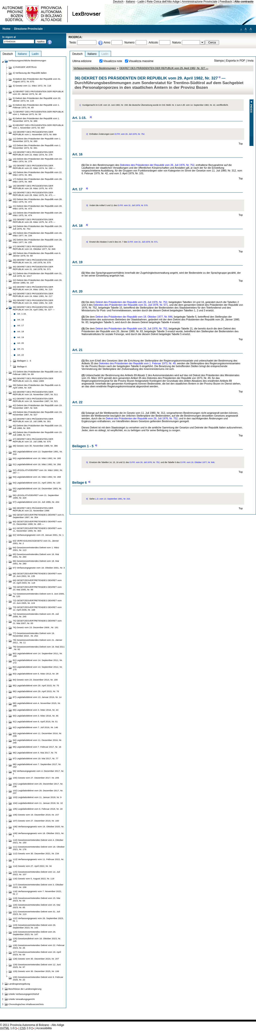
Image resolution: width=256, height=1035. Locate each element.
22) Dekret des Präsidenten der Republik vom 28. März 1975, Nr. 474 (37, 214)
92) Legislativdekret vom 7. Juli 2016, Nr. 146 (35, 727)
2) (91, 117)
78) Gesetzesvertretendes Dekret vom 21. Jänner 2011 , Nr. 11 (37, 641)
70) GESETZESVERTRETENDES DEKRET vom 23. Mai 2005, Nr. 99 (37, 588)
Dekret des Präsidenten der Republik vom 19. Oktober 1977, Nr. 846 (133, 316)
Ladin (141, 1)
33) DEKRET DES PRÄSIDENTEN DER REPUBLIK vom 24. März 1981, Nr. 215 (33, 288)
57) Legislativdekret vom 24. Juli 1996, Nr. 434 (36, 502)
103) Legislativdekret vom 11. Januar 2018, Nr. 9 (37, 797)
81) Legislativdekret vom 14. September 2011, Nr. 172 (37, 661)
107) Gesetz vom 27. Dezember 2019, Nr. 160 (36, 820)
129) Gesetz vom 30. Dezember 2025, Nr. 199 (36, 971)
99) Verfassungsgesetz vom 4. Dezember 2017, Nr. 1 (38, 772)
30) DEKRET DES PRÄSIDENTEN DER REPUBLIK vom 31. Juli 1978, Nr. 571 (33, 267)
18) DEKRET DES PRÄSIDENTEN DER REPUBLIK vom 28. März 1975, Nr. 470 (33, 187)
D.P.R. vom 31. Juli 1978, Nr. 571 (143, 242)
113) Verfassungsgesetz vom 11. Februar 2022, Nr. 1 (38, 860)
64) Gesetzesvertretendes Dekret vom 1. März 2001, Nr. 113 (36, 548)
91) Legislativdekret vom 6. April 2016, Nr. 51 (35, 721)
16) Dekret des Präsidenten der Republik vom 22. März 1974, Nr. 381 (37, 173)
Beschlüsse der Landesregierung (24, 989)
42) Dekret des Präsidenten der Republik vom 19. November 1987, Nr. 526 (37, 406)
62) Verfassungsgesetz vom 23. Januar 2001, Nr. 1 (38, 535)
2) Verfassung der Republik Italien (30, 73)
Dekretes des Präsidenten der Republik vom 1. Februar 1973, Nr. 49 (137, 363)
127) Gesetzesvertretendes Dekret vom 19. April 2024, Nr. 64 (37, 953)
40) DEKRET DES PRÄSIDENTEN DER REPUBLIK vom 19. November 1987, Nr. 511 (35, 393)
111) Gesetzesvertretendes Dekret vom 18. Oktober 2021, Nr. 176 (39, 848)
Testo (72, 42)
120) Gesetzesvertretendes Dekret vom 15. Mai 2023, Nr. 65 (36, 906)
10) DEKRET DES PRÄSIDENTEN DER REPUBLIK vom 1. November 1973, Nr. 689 (35, 133)
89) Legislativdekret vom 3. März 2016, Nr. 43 (35, 710)
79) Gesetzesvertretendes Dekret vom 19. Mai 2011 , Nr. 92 (39, 648)
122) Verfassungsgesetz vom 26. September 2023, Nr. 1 (38, 919)
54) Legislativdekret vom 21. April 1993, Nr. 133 (36, 482)
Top (241, 143)
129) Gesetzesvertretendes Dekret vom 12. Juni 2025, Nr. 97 (37, 965)
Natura (176, 42)
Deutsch (118, 1)
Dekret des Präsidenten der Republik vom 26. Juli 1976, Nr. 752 (131, 302)
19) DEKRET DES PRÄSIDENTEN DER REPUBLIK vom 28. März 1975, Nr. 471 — (34, 193)
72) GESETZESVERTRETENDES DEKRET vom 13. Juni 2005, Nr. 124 (37, 601)
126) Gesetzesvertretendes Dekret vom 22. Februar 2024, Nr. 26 (39, 946)
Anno (107, 42)
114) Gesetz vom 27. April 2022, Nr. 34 (32, 866)
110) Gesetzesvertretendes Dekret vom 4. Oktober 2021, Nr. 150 (38, 841)
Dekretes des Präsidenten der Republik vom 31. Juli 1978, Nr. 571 (130, 304)
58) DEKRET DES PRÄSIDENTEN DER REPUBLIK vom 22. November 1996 (33, 509)
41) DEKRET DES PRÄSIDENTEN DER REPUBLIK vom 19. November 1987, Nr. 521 (35, 399)
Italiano (130, 1)
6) (89, 482)
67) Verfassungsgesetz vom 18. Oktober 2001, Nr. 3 (39, 567)
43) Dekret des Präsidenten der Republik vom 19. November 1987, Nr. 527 (37, 413)
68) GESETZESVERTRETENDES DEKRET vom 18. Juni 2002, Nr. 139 (37, 574)
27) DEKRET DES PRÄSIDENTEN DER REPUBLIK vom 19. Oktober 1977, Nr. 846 (34, 247)
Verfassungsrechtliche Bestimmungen (94, 68)
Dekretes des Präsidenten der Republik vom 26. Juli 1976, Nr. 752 (157, 165)
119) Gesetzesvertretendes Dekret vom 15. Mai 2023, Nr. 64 (36, 899)
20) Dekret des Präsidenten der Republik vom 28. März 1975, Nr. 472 (37, 200)
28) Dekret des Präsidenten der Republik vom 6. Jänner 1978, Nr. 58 (37, 254)
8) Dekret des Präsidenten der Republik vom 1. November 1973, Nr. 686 (36, 119)
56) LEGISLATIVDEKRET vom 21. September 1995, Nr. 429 (36, 496)
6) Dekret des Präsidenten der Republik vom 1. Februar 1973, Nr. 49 (36, 106)
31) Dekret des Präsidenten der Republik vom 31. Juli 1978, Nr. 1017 (37, 274)
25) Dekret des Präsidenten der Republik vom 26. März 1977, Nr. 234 (37, 234)
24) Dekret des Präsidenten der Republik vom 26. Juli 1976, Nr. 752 (37, 227)
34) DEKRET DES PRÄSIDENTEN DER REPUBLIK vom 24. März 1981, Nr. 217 (33, 294)
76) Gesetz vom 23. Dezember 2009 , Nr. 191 (35, 627)
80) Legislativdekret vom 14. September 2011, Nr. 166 (37, 654)
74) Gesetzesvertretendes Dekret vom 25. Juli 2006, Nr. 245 (36, 615)
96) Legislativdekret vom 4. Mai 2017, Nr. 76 (35, 752)
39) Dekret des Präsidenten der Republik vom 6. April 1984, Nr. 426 (37, 386)
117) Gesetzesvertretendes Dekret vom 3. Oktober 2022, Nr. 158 (38, 885)
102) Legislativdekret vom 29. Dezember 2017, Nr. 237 (38, 791)
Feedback (226, 1)
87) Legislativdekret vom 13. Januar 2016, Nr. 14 (37, 697)
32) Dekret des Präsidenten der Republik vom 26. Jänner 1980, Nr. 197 (37, 281)
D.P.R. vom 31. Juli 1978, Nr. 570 (133, 205)
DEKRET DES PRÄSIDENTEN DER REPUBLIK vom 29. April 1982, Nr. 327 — (163, 68)
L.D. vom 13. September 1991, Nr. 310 (112, 499)
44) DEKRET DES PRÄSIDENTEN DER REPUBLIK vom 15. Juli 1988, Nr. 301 (33, 420)
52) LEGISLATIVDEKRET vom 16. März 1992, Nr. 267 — (38, 471)
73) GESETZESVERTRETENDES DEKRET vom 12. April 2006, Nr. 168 (37, 608)
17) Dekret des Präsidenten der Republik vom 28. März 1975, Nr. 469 (37, 180)
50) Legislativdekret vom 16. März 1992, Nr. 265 (37, 458)
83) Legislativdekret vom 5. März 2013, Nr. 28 (35, 673)
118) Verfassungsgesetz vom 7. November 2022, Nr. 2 (37, 892)
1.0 (7, 1028)
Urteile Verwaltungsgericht (21, 999)
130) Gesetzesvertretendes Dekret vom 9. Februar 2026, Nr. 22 (38, 978)
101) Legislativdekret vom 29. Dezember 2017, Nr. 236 (38, 785)
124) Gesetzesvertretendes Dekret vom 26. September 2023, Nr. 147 (34, 933)
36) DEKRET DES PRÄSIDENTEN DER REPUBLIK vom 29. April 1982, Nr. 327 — (34, 308)
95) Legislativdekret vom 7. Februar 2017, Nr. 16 (37, 747)
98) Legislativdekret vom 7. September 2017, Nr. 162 (37, 765)
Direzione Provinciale (28, 28)
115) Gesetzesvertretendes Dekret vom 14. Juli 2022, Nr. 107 (36, 873)
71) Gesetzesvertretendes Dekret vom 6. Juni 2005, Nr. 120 (39, 595)
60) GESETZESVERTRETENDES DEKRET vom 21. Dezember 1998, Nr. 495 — (37, 522)
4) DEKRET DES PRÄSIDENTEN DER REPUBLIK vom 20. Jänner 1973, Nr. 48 (38, 92)
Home (6, 28)
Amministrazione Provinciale (199, 1)
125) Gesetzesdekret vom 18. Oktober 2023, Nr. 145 (37, 939)
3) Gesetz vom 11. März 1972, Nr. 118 (32, 85)
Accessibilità (44, 1028)
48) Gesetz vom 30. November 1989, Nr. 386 (35, 445)
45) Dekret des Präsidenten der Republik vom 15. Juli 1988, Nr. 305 (37, 426)
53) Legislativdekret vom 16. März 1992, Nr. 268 (37, 477)
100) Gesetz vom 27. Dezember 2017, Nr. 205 (36, 777)
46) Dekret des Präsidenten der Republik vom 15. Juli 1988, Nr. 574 (37, 433)
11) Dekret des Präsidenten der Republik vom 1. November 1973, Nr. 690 (37, 139)
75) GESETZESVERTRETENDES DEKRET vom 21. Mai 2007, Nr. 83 (37, 621)
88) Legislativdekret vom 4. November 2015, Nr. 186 (37, 704)
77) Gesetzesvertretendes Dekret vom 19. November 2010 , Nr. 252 (34, 634)
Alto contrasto (243, 1)
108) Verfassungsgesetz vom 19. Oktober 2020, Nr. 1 (38, 827)
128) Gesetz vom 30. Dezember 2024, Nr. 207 (36, 958)
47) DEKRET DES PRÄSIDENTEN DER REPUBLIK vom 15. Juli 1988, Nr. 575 (33, 440)
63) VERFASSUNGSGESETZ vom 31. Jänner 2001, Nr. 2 (36, 542)
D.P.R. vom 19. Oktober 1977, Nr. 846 (197, 462)
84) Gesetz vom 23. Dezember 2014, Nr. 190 (35, 679)
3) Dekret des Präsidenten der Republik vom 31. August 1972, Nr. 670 (37, 80)
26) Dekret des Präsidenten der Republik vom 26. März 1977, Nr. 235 (37, 240)
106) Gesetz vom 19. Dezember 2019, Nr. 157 (36, 814)
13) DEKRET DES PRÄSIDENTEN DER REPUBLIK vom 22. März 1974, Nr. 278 (33, 153)
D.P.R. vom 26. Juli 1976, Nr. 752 (129, 134)
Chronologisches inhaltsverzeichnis (26, 1004)
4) (87, 225)
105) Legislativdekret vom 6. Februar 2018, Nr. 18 (37, 809)
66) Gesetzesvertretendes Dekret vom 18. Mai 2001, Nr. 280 (36, 562)
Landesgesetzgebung (19, 983)
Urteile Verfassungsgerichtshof (23, 994)
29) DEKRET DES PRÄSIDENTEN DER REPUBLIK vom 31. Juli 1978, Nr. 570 (33, 261)
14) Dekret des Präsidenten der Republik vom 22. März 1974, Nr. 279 (37, 160)
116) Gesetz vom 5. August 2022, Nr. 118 (33, 878)
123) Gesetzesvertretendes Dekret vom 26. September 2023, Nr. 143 (34, 926)
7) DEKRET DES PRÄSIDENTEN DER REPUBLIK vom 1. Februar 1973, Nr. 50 (38, 112)
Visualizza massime (141, 61)
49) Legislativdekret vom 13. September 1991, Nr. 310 (37, 452)
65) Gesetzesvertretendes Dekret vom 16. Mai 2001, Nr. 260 (36, 555)
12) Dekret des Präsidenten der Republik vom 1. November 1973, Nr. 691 (37, 146)
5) (96, 445)
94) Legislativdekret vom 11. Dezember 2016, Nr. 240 (37, 741)
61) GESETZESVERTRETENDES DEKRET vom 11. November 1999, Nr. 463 (37, 529)
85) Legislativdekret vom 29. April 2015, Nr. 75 (36, 685)
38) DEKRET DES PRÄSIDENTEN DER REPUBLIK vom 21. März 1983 (33, 379)
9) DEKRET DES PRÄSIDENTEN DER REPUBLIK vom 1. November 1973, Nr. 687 (38, 126)
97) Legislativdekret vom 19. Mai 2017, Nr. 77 (35, 758)
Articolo (153, 42)
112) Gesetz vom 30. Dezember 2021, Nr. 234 (36, 853)
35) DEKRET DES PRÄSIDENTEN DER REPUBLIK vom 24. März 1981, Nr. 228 (33, 301)
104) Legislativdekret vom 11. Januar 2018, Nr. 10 (38, 803)
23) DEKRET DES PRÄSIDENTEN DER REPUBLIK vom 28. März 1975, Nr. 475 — (34, 220)
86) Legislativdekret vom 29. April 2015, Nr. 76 (36, 691)
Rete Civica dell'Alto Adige (163, 1)
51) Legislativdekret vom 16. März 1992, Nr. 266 (37, 464)
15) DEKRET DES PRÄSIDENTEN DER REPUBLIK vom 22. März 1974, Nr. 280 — (34, 166)
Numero (129, 42)
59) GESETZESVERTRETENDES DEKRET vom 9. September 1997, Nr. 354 (38, 516)
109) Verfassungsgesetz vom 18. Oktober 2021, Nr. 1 (38, 834)
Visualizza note (112, 61)
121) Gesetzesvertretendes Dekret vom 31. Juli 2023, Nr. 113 (36, 912)
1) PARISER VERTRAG (25, 67)
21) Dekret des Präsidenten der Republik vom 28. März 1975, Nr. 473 (37, 207)
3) (87, 188)
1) (219, 77)
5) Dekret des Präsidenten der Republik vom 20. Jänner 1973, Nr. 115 (37, 99)
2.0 (25, 1028)
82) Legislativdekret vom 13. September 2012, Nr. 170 (37, 668)
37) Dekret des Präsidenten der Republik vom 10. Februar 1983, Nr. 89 (37, 372)
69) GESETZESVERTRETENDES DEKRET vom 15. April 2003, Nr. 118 (37, 581)
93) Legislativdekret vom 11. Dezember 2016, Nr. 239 (37, 734)
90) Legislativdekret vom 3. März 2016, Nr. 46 (35, 715)
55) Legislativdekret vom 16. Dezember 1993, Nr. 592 (37, 489)
